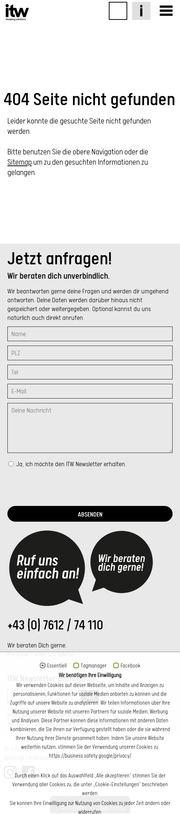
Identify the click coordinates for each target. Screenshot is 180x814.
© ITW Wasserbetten (29, 749)
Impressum (42, 757)
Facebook (131, 805)
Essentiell (57, 805)
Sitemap (19, 162)
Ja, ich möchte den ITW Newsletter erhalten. (71, 464)
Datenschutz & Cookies (89, 757)
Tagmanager (94, 805)
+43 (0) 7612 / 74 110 (55, 625)
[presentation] (63, 487)
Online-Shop (118, 11)
